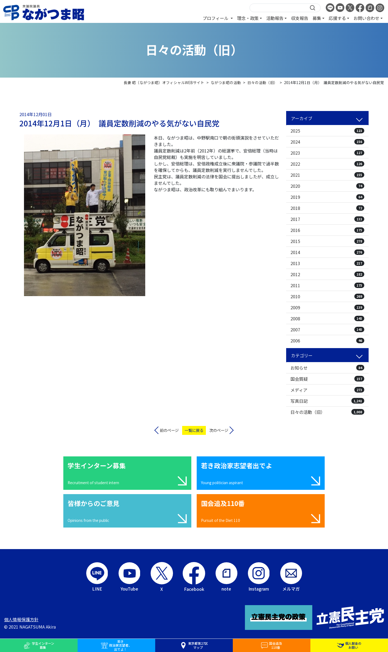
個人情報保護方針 (21, 619)
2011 (327, 285)
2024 (327, 141)
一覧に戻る (194, 430)
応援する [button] (337, 18)
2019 (327, 197)
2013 (327, 263)
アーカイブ (301, 118)
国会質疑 (327, 379)
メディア (327, 390)
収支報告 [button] (299, 18)
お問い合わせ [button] (366, 18)
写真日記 (327, 401)
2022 (327, 164)
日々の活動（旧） (327, 412)
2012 (327, 274)
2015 (327, 241)
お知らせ (327, 368)
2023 (327, 153)
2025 (327, 130)
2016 (327, 230)
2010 (327, 296)
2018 (327, 208)
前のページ (169, 430)
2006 (327, 340)
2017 (327, 219)
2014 (327, 252)
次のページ (218, 430)
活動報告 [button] (274, 18)
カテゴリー (302, 355)
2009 (327, 307)
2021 (327, 175)
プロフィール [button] (216, 18)
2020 (327, 186)
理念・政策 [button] (248, 18)
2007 (327, 329)
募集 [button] (317, 18)
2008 (327, 318)
